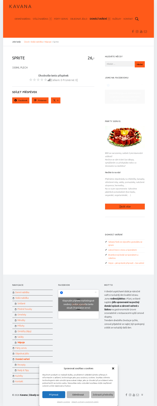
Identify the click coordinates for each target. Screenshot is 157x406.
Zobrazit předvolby (103, 394)
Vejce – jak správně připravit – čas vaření (126, 263)
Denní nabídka (22, 19)
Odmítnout (78, 394)
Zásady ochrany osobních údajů (85, 402)
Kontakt (128, 19)
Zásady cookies (63, 402)
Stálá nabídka (42, 19)
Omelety (21, 314)
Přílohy (20, 326)
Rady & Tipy (23, 370)
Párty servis (61, 19)
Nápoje (21, 342)
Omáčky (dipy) (24, 331)
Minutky (21, 320)
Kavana (20, 6)
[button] (113, 368)
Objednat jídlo (78, 19)
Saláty (20, 337)
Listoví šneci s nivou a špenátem (122, 250)
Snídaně (21, 303)
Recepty (21, 364)
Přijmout (53, 394)
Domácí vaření (100, 19)
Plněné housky (24, 309)
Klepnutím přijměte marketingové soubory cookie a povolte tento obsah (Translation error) (125, 96)
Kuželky (116, 19)
